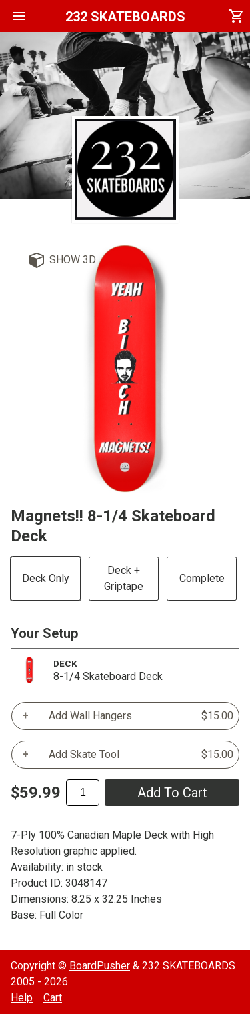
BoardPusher (99, 965)
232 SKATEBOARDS (125, 17)
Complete (202, 578)
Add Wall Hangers (141, 716)
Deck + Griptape (123, 578)
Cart (52, 997)
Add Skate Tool (141, 754)
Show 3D (72, 259)
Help (22, 997)
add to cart (172, 793)
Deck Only (45, 578)
